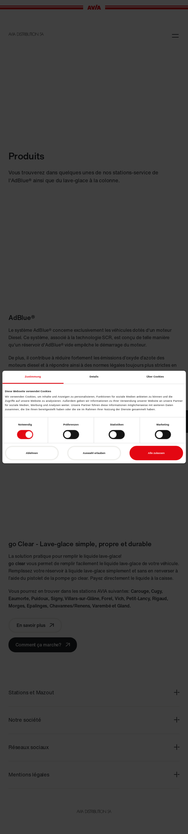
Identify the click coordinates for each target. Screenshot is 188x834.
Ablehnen (32, 453)
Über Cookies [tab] (155, 377)
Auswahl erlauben (94, 453)
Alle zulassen (156, 453)
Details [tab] (94, 377)
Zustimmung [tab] (33, 377)
